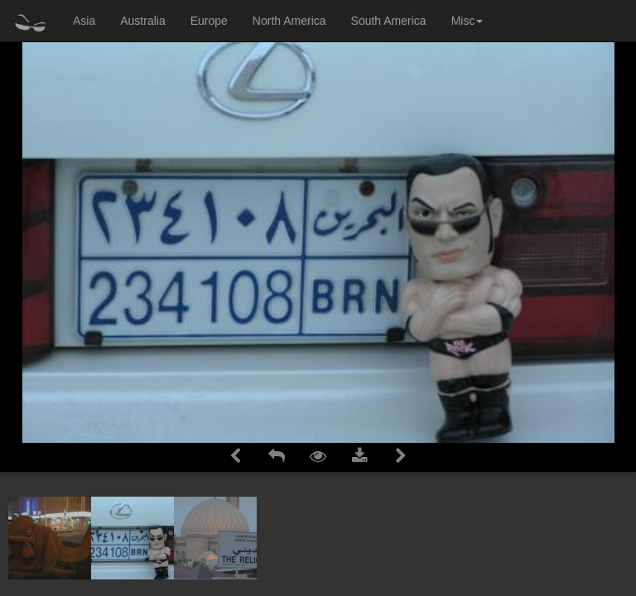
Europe (209, 20)
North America (289, 20)
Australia (142, 20)
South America (388, 20)
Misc (467, 20)
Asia (84, 20)
